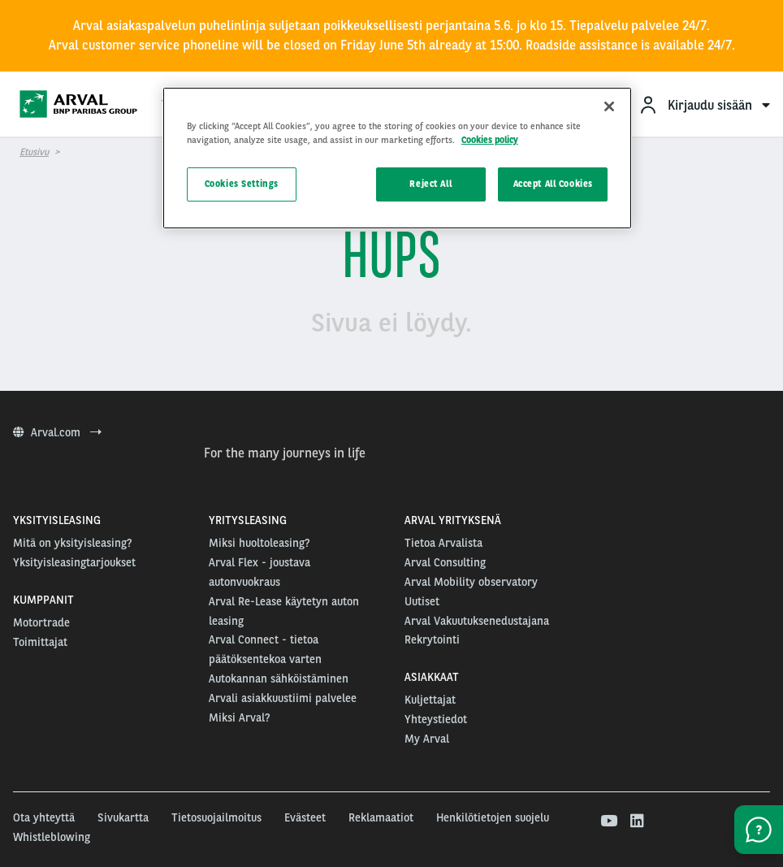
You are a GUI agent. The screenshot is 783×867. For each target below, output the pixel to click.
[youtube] (608, 821)
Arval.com (57, 432)
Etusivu (34, 152)
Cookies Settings (242, 183)
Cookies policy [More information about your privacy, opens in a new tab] (489, 139)
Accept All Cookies (553, 183)
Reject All (430, 183)
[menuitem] (704, 104)
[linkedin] (636, 821)
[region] (397, 158)
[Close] (609, 106)
